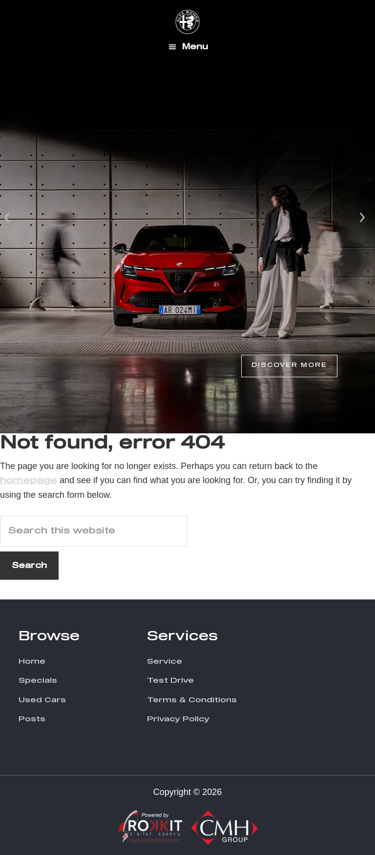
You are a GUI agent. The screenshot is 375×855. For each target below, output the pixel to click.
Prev (8, 216)
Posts (32, 719)
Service (164, 661)
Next (362, 216)
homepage (28, 480)
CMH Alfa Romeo (187, 22)
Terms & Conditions (192, 700)
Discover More (289, 365)
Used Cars (42, 700)
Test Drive (170, 680)
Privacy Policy (178, 719)
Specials (38, 680)
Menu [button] (195, 47)
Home (32, 661)
